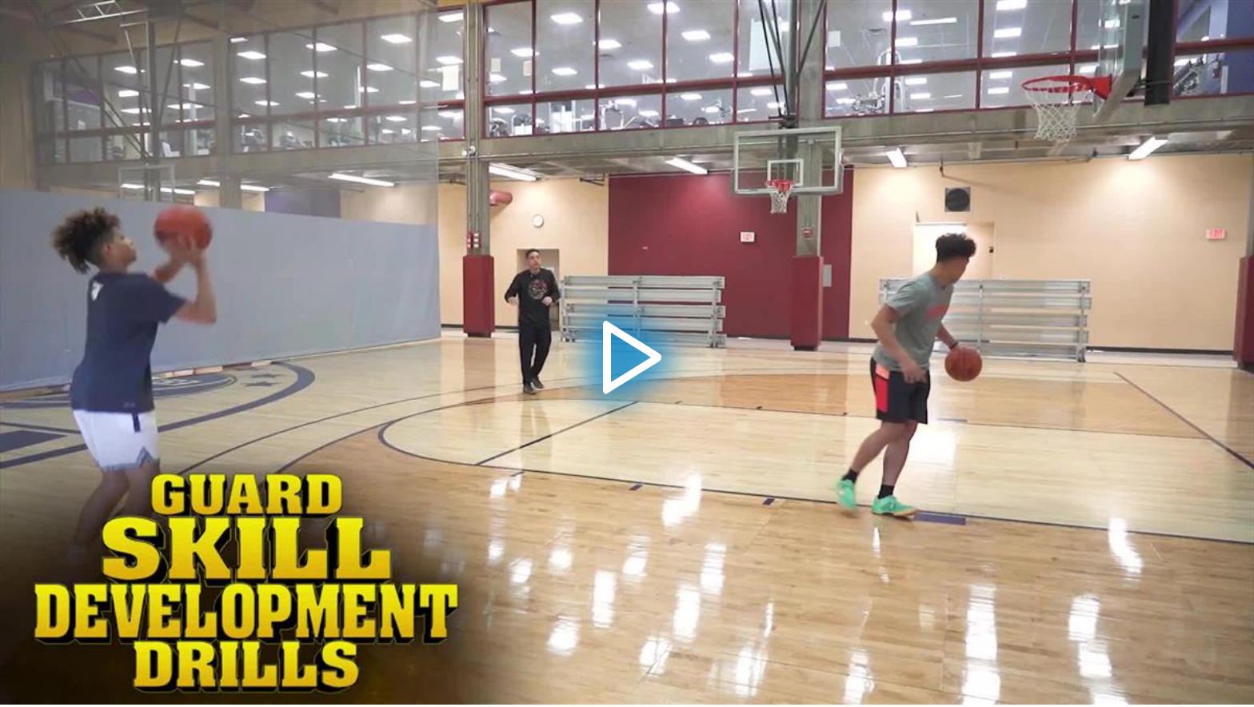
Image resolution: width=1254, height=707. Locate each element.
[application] (627, 352)
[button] (627, 353)
